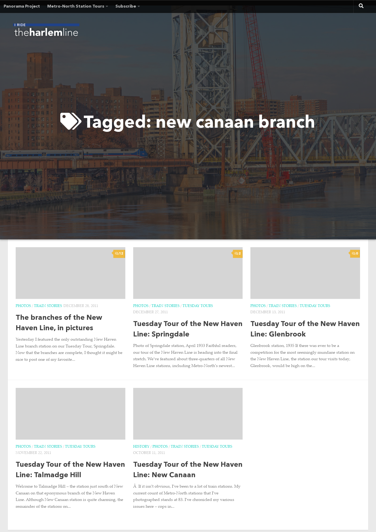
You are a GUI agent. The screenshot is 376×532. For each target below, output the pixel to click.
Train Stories (48, 306)
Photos (23, 306)
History (141, 447)
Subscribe (125, 6)
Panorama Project (22, 6)
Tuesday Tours (198, 306)
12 (119, 253)
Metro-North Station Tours (75, 6)
